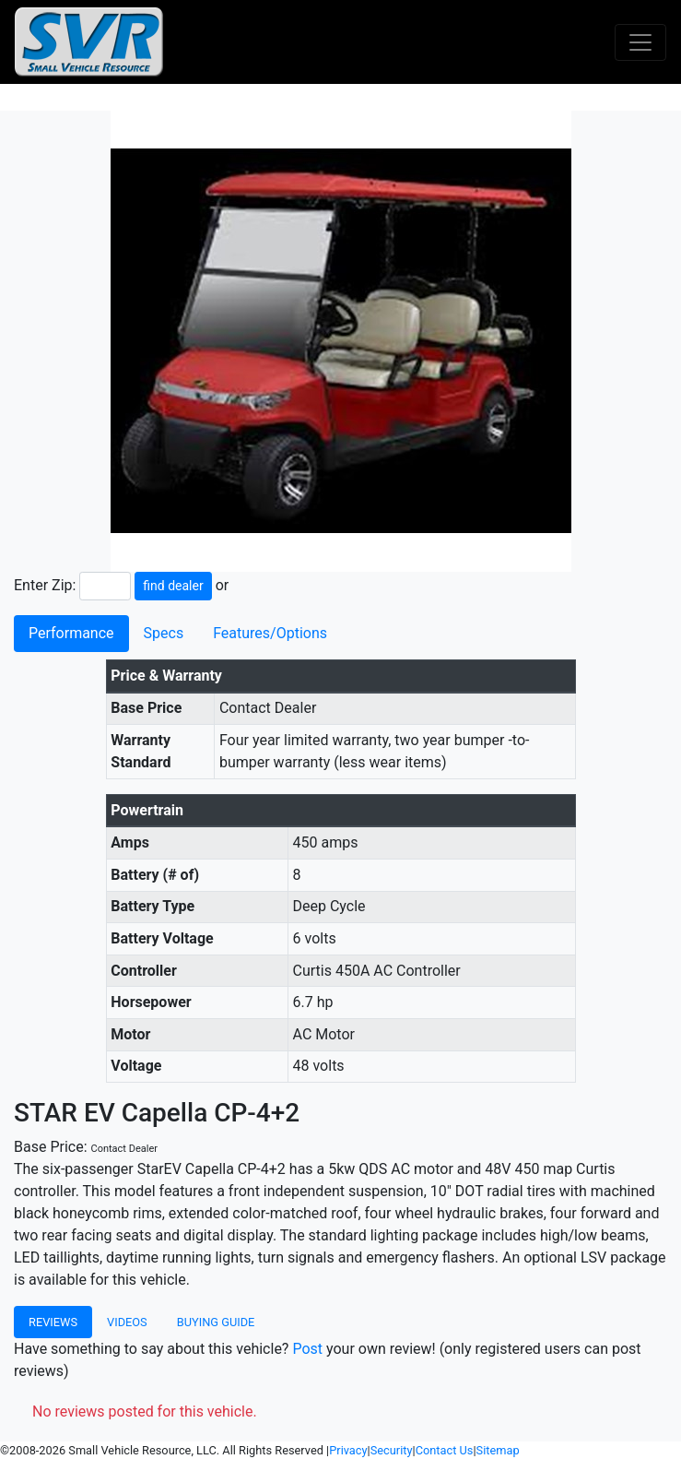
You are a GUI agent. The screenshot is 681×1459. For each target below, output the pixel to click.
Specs (164, 633)
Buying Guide (216, 1322)
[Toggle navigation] (640, 42)
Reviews (53, 1322)
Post (307, 1349)
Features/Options (270, 633)
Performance (71, 633)
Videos (127, 1322)
